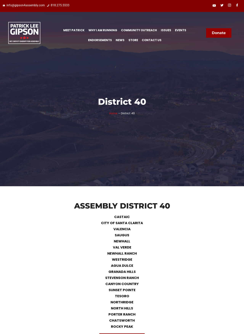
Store (133, 40)
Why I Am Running (102, 30)
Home (113, 113)
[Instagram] (229, 5)
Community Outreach (139, 30)
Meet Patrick (74, 30)
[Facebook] (237, 5)
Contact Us (151, 40)
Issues (166, 30)
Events (180, 30)
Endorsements (100, 40)
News (120, 40)
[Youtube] (214, 5)
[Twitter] (222, 5)
